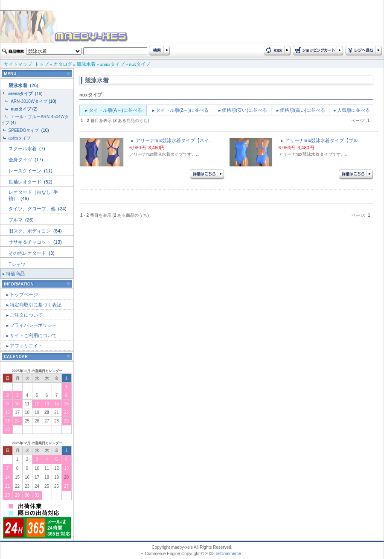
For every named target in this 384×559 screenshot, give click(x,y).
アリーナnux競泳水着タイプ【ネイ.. (174, 140)
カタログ (62, 64)
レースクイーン (26, 170)
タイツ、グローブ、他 (33, 208)
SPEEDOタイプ (24, 130)
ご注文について (26, 314)
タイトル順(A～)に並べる (115, 110)
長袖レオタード (26, 181)
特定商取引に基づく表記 (35, 304)
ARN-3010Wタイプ (29, 101)
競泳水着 (86, 64)
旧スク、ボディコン (30, 230)
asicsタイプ (20, 138)
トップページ (24, 294)
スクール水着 (23, 148)
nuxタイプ (140, 64)
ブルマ (16, 219)
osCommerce (228, 553)
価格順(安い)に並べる (244, 110)
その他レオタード (28, 253)
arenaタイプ (112, 64)
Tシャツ (17, 264)
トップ (42, 64)
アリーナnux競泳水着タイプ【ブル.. (323, 140)
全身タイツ (21, 159)
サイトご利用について (33, 335)
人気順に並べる (353, 110)
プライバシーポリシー (33, 325)
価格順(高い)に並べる (302, 110)
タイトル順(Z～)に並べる (182, 110)
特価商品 (15, 273)
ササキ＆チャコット (30, 242)
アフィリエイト (26, 345)
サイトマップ (18, 64)
